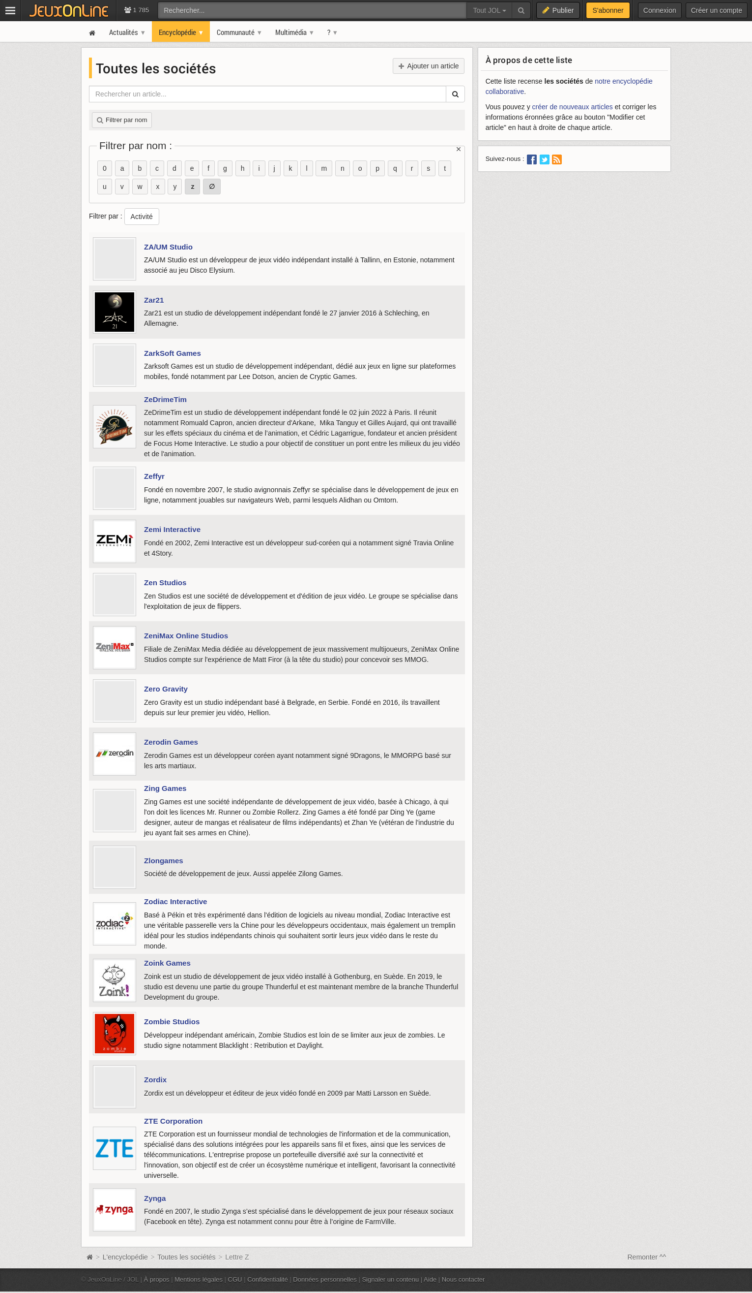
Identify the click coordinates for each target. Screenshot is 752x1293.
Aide (430, 1279)
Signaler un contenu (390, 1279)
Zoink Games (167, 963)
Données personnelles (325, 1279)
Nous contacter (463, 1279)
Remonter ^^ (647, 1257)
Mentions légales (198, 1279)
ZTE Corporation (173, 1121)
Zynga (155, 1198)
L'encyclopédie (125, 1257)
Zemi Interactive (172, 529)
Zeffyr (154, 476)
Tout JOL (489, 10)
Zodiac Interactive (175, 901)
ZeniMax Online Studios (186, 635)
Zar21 (154, 300)
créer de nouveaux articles (572, 107)
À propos (157, 1279)
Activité (142, 217)
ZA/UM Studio (168, 247)
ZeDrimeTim (165, 399)
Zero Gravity (166, 689)
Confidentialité (267, 1279)
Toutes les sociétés (187, 1257)
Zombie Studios (172, 1021)
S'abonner (607, 10)
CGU (235, 1279)
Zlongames (163, 860)
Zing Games (165, 788)
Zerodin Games (171, 742)
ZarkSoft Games (172, 353)
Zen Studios (165, 582)
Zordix (155, 1079)
